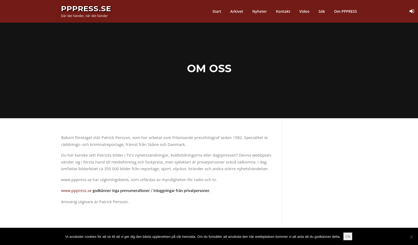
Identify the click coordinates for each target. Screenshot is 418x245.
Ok (348, 236)
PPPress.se (86, 8)
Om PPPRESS (345, 11)
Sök (322, 11)
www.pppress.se (76, 190)
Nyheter (259, 11)
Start (216, 11)
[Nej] (411, 236)
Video (304, 11)
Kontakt (283, 11)
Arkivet (236, 11)
